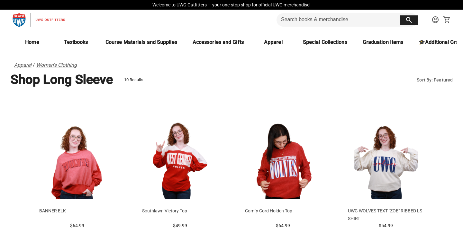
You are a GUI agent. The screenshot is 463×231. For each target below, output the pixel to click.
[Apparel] (273, 42)
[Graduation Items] (383, 42)
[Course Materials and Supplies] (141, 42)
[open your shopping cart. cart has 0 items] (447, 20)
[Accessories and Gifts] (218, 42)
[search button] (409, 20)
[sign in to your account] (435, 20)
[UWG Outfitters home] (38, 20)
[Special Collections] (325, 42)
